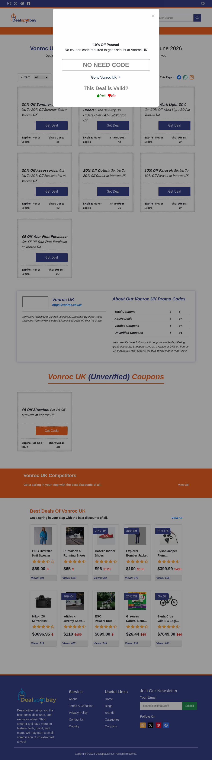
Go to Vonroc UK (106, 77)
